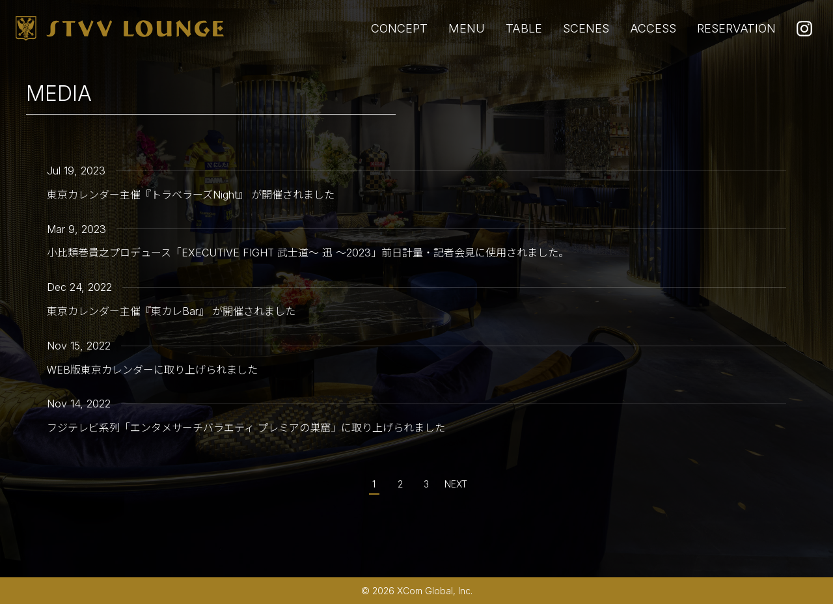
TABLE (524, 28)
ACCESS (653, 28)
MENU (466, 28)
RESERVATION (736, 28)
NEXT (455, 483)
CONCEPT (399, 28)
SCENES (586, 28)
